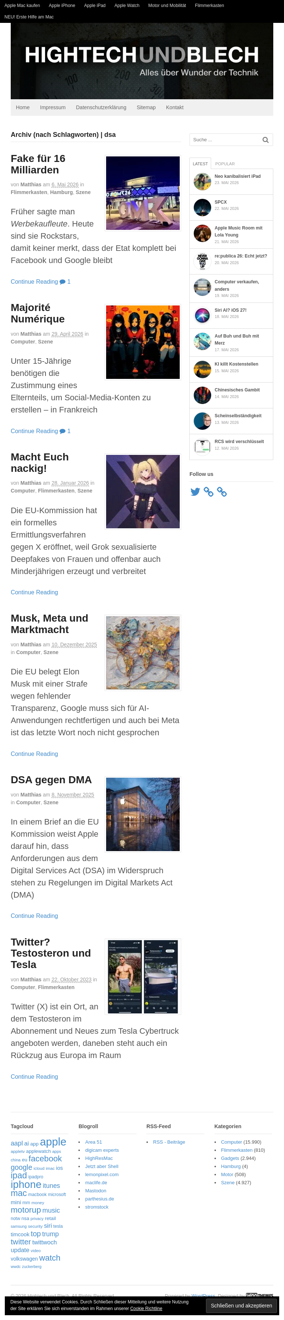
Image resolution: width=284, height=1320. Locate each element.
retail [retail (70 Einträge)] (47, 1220)
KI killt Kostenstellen (238, 363)
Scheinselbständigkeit (239, 415)
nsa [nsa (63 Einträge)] (22, 1220)
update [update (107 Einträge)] (16, 1251)
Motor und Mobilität (167, 5)
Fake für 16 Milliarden (34, 166)
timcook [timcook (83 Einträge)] (16, 1236)
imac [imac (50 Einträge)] (47, 1170)
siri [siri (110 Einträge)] (45, 1227)
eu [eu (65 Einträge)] (21, 1161)
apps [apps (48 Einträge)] (53, 1153)
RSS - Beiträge (169, 1144)
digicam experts (100, 1152)
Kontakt (171, 109)
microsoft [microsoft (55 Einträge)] (53, 1196)
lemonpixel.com (100, 1176)
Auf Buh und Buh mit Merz (244, 338)
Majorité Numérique (34, 315)
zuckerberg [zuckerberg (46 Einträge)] (51, 1261)
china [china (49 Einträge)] (12, 1162)
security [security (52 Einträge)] (32, 1228)
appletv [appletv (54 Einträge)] (14, 1153)
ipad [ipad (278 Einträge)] (15, 1177)
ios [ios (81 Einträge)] (56, 1170)
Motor (229, 1176)
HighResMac (97, 1160)
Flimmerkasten (209, 5)
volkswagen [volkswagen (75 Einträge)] (52, 1252)
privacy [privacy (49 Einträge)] (33, 1220)
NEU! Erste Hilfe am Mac (29, 17)
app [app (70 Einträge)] (31, 1145)
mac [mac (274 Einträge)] (15, 1195)
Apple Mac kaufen (22, 5)
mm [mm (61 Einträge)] (23, 1204)
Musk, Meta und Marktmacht (46, 626)
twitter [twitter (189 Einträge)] (17, 1243)
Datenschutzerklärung (98, 109)
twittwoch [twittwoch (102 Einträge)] (41, 1244)
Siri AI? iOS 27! (232, 312)
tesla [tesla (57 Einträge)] (55, 1228)
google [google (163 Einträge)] (18, 1169)
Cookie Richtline (146, 1308)
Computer (19, 343)
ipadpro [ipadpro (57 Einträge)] (32, 1178)
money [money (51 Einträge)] (34, 1204)
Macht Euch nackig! (36, 464)
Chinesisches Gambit (238, 389)
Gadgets (232, 1160)
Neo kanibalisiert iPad (239, 178)
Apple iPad (94, 5)
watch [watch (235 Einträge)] (18, 1259)
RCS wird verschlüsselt (240, 441)
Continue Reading (31, 283)
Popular (226, 165)
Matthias (27, 186)
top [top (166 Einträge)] (32, 1235)
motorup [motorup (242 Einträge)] (22, 1211)
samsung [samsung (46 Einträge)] (15, 1228)
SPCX (222, 204)
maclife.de (94, 1184)
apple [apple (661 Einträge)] (50, 1143)
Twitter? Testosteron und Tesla (47, 955)
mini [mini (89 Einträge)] (12, 1204)
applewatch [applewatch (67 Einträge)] (35, 1153)
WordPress (207, 1290)
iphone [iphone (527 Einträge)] (22, 1186)
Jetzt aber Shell (100, 1168)
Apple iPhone (62, 5)
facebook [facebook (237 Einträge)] (41, 1160)
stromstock (95, 1209)
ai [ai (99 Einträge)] (23, 1145)
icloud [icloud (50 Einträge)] (35, 1170)
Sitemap (142, 109)
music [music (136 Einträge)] (48, 1212)
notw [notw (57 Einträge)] (12, 1220)
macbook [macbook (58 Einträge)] (34, 1196)
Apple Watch (127, 5)
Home (19, 109)
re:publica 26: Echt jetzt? (242, 257)
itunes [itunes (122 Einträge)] (48, 1187)
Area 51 (92, 1144)
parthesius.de (98, 1200)
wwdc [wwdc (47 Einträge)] (35, 1261)
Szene (79, 194)
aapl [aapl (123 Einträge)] (13, 1145)
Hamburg (58, 194)
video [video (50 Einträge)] (32, 1252)
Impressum (49, 109)
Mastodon (94, 1192)
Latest (201, 165)
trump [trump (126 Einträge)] (47, 1236)
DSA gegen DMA (48, 781)
